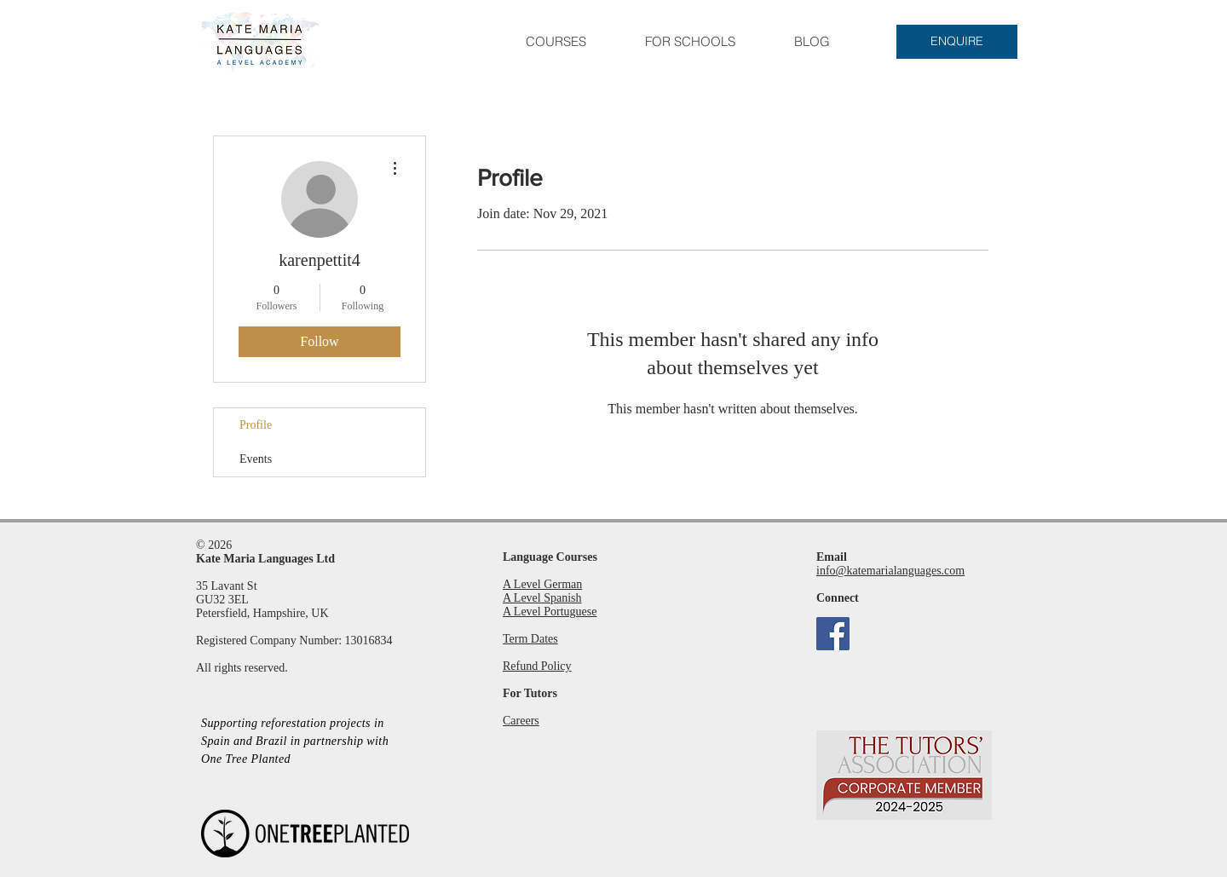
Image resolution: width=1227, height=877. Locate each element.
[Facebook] (833, 633)
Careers (521, 720)
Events (255, 459)
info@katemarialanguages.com (890, 570)
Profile (255, 424)
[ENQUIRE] (956, 42)
